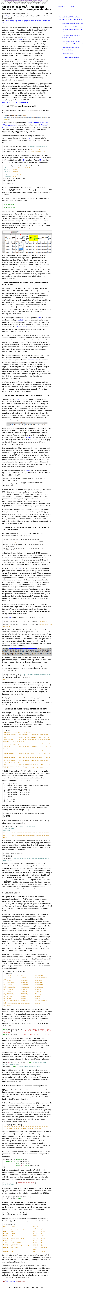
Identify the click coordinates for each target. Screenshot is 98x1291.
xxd (20, 533)
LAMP (39, 318)
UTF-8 (28, 437)
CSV (19, 568)
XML (40, 160)
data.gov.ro (8, 16)
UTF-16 (19, 399)
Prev (67, 6)
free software (33, 360)
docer (61, 6)
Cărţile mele (10, 1281)
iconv (28, 470)
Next (72, 6)
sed (10, 617)
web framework (21, 327)
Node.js (20, 320)
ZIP (24, 160)
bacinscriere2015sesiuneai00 (15, 102)
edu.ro (19, 39)
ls (29, 138)
